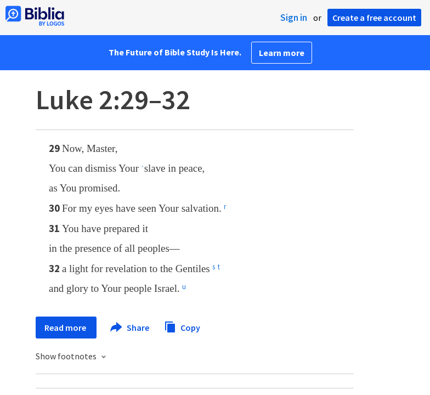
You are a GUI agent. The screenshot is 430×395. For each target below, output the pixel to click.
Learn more (281, 52)
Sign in (293, 18)
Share (130, 327)
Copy (182, 326)
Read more (66, 327)
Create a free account (374, 17)
